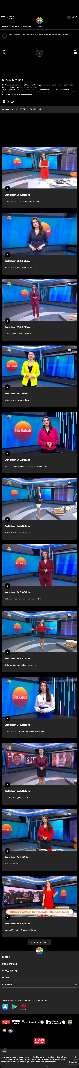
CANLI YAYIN (10, 17)
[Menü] (3, 17)
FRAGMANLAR (34, 109)
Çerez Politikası (11, 1059)
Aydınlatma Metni (43, 1059)
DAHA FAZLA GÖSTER (39, 942)
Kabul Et (73, 1062)
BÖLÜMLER (7, 109)
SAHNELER (20, 109)
